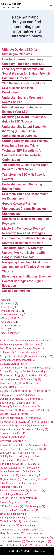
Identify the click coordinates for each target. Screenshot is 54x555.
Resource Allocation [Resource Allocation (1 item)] (13, 487)
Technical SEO (9, 325)
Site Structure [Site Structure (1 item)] (29, 510)
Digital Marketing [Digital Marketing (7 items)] (38, 391)
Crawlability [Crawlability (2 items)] (32, 379)
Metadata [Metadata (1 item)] (35, 464)
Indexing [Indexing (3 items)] (23, 422)
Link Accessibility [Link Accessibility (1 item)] (34, 449)
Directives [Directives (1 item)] (7, 395)
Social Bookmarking (16, 291)
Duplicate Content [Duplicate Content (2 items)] (12, 399)
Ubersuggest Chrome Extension (24, 208)
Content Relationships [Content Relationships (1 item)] (37, 371)
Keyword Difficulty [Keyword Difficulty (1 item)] (36, 429)
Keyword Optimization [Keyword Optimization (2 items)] (14, 437)
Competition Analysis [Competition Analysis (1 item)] (13, 356)
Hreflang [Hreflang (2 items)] (35, 418)
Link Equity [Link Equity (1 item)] (7, 456)
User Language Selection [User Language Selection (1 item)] (15, 537)
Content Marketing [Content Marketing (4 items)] (13, 364)
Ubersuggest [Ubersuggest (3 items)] (9, 526)
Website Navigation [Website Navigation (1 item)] (38, 541)
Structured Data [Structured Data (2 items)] (39, 518)
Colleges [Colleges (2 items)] (7, 352)
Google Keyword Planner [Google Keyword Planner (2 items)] (16, 414)
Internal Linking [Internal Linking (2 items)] (42, 422)
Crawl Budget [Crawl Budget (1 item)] (9, 383)
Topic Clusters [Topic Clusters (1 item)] (31, 521)
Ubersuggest (11, 214)
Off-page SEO (8, 318)
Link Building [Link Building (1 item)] (28, 453)
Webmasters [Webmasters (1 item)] (16, 541)
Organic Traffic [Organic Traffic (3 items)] (10, 479)
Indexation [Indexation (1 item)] (7, 422)
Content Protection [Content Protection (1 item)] (40, 367)
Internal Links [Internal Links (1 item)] (40, 425)
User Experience (10, 332)
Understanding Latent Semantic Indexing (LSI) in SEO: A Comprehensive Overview (24, 131)
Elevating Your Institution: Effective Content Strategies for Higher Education (26, 281)
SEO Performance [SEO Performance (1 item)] (11, 506)
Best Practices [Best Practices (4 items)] (11, 348)
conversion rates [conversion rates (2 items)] (11, 379)
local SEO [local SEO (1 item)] (27, 460)
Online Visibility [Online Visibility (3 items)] (31, 475)
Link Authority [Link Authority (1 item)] (9, 453)
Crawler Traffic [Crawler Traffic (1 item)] (9, 387)
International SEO (10, 310)
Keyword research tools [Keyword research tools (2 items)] (15, 445)
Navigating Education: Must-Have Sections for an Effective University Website (26, 266)
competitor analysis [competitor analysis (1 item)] (40, 356)
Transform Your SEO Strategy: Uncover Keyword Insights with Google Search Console (23, 252)
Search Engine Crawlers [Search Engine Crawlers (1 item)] (14, 494)
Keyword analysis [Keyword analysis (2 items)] (12, 429)
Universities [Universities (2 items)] (28, 526)
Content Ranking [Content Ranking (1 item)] (11, 371)
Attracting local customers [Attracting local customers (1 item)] (34, 340)
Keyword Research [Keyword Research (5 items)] (13, 441)
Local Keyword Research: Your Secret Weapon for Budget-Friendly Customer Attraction (26, 73)
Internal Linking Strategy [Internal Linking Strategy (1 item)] (15, 425)
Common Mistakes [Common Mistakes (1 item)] (27, 352)
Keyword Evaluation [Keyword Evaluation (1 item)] (12, 433)
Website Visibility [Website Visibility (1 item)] (41, 545)
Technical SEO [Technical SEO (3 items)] (10, 522)
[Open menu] (51, 5)
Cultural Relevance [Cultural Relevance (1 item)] (12, 391)
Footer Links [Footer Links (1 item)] (31, 406)
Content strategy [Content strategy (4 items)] (12, 375)
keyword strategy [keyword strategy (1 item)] (11, 449)
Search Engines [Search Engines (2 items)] (11, 502)
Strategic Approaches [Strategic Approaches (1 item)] (13, 517)
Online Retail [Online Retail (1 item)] (31, 471)
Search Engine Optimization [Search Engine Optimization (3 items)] (18, 498)
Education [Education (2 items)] (7, 403)
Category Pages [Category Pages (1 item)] (33, 348)
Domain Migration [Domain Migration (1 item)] (27, 395)
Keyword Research (11, 314)
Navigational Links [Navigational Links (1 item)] (12, 468)
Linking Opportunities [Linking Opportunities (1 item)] (30, 456)
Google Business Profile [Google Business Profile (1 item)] (34, 410)
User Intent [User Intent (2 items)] (33, 534)
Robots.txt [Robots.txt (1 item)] (37, 490)
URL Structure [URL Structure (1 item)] (9, 529)
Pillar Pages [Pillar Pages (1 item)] (8, 483)
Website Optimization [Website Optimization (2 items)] (14, 545)
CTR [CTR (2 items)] (24, 387)
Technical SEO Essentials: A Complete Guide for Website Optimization (21, 155)
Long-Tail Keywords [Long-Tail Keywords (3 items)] (13, 464)
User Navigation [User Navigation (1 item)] (42, 537)
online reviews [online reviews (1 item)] (9, 475)
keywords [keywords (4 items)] (40, 445)
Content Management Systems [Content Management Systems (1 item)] (18, 360)
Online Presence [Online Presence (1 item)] (10, 471)
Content (5, 299)
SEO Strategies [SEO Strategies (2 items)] (34, 506)
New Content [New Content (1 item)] (34, 468)
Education (6, 307)
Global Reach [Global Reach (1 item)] (9, 410)
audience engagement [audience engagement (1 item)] (14, 344)
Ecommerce (7, 303)
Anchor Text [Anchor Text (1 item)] (8, 340)
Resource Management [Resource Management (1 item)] (14, 490)
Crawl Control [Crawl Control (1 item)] (28, 383)
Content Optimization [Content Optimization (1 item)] (13, 367)
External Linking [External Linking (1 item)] (26, 403)
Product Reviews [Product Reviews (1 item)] (29, 483)
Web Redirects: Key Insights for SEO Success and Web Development (23, 87)
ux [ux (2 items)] (3, 541)
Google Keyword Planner (19, 203)
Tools (4, 329)
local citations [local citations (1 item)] (9, 460)
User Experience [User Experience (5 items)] (12, 533)
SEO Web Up (11, 4)
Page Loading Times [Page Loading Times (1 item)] (35, 479)
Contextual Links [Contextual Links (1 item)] (36, 375)
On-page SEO (8, 321)
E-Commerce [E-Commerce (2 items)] (35, 399)
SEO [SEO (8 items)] (27, 502)
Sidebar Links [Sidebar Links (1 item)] (9, 510)
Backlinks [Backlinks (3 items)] (36, 344)
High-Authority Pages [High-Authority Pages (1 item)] (13, 418)
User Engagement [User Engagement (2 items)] (32, 530)
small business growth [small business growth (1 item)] (14, 514)
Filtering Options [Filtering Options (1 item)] (11, 406)
